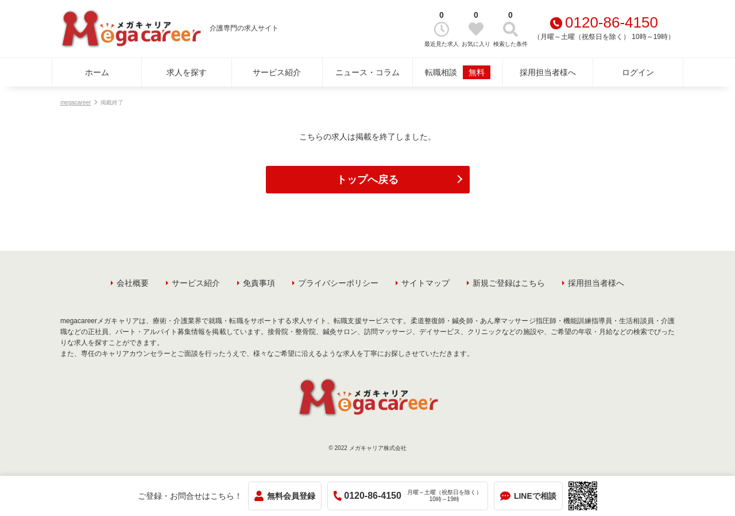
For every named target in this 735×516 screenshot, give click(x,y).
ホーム (97, 72)
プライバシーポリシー (338, 283)
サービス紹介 (277, 72)
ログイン (638, 72)
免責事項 (259, 283)
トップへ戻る (367, 179)
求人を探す (187, 72)
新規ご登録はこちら (509, 283)
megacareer (75, 102)
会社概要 (133, 283)
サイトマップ (425, 283)
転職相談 (457, 72)
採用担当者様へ (548, 72)
